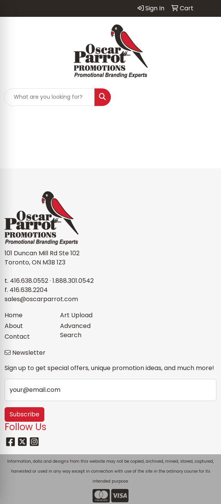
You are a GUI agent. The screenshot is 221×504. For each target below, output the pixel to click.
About (14, 325)
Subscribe (24, 414)
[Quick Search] (49, 97)
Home (14, 315)
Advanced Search (75, 330)
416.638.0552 (29, 280)
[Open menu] (205, 97)
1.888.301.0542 (73, 280)
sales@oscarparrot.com (41, 299)
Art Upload (76, 315)
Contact (17, 336)
